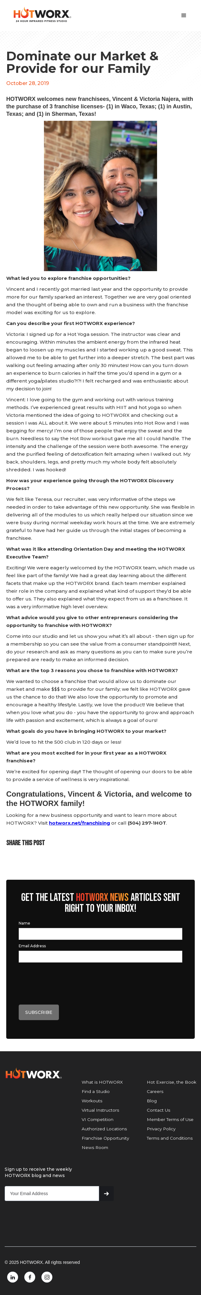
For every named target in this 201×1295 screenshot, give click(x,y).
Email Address (32, 946)
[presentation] (66, 982)
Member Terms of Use (170, 1119)
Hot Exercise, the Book (171, 1082)
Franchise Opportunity (105, 1138)
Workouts (92, 1100)
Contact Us (158, 1110)
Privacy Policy (161, 1128)
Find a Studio (96, 1091)
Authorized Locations (104, 1128)
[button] (184, 15)
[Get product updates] (52, 1193)
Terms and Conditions (170, 1138)
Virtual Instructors (100, 1110)
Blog (152, 1100)
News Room (95, 1147)
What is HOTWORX (102, 1082)
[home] (40, 14)
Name (24, 923)
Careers (155, 1091)
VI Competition (97, 1119)
